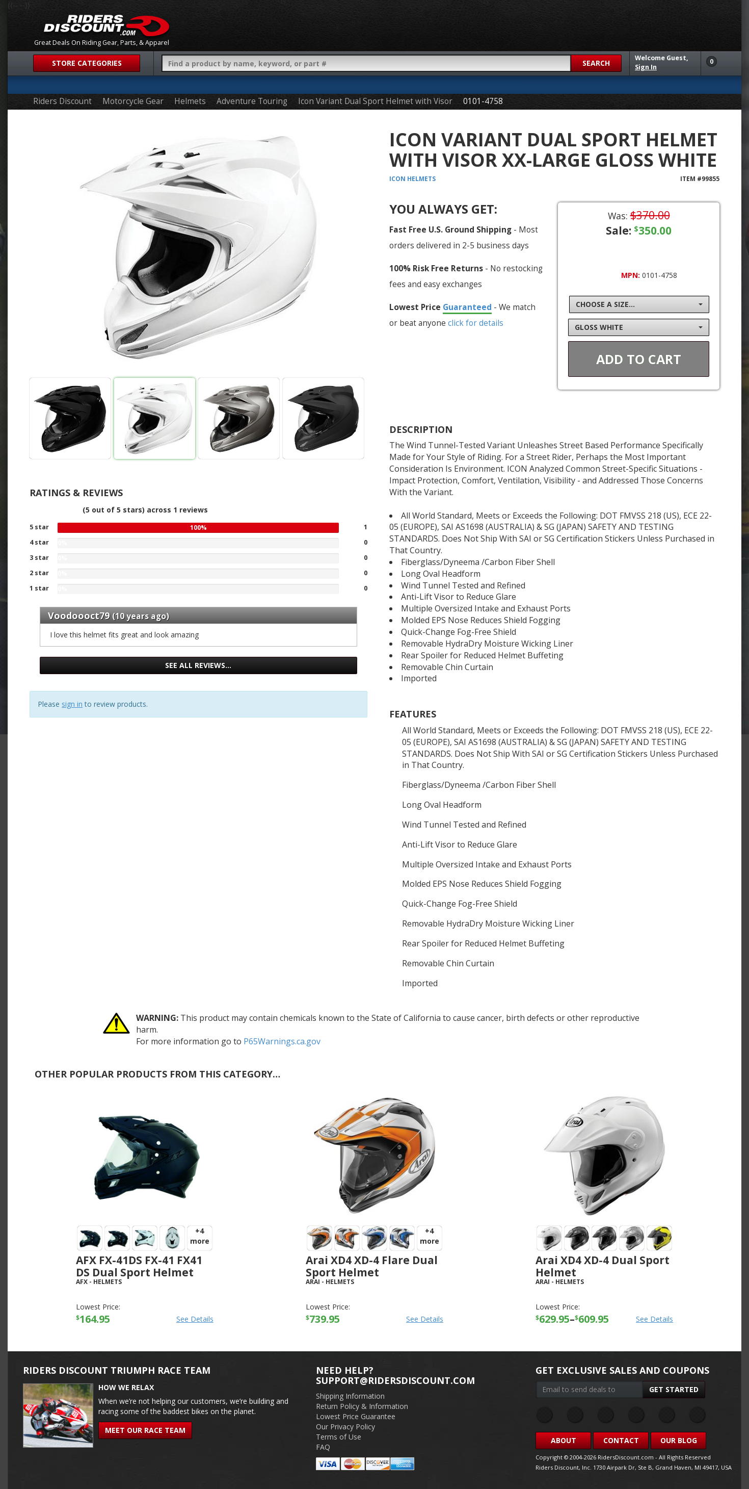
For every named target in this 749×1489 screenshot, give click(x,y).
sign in (72, 704)
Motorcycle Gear (133, 101)
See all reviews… (198, 665)
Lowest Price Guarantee (355, 1416)
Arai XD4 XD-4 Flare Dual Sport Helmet (372, 1266)
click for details (475, 322)
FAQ (323, 1447)
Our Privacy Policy (345, 1426)
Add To (638, 359)
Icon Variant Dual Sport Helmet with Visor (375, 101)
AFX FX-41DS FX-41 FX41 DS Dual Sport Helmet (139, 1266)
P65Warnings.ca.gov (282, 1041)
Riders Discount (62, 101)
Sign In (646, 67)
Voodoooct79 (79, 615)
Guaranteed (467, 307)
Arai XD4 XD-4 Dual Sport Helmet (603, 1266)
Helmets (190, 101)
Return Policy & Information (362, 1406)
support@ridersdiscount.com (395, 1380)
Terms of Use (338, 1437)
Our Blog (678, 1440)
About (563, 1440)
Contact (621, 1440)
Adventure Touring (252, 101)
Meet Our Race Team (145, 1430)
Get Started (674, 1389)
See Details (194, 1319)
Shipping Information (350, 1396)
